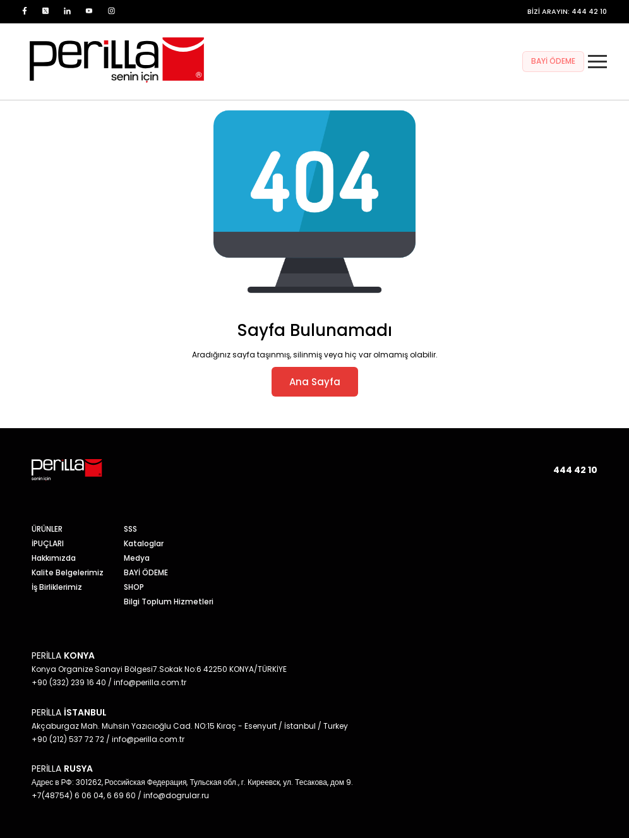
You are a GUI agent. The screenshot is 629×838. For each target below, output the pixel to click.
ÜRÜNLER (47, 529)
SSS (130, 529)
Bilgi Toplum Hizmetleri (168, 601)
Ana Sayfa (314, 381)
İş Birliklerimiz (57, 587)
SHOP (134, 587)
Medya (137, 558)
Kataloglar (144, 543)
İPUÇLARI (48, 543)
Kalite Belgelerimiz (68, 572)
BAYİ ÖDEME (553, 61)
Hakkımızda (54, 558)
